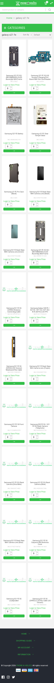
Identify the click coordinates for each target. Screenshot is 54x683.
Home (9, 18)
